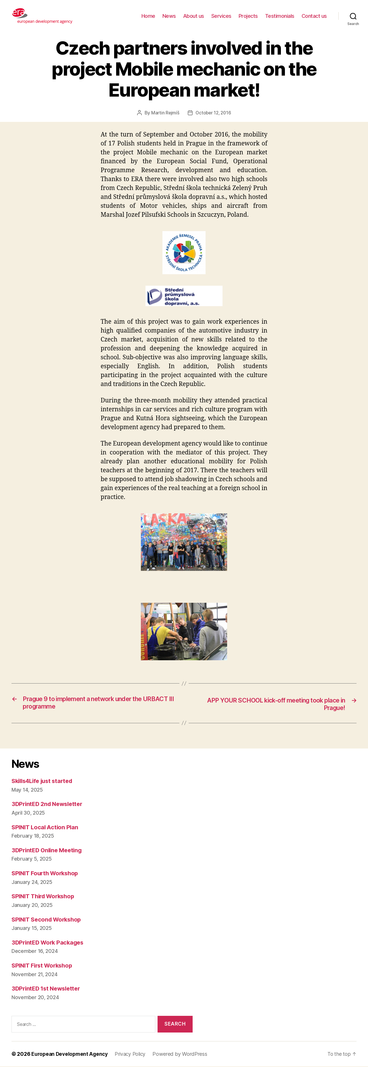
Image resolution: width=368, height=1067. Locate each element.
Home (148, 16)
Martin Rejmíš (164, 113)
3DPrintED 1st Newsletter (48, 989)
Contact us (314, 16)
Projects (248, 16)
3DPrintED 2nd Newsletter (49, 804)
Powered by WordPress (184, 1054)
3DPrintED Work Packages (49, 942)
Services (221, 16)
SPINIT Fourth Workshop (47, 873)
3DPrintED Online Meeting (49, 850)
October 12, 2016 (213, 113)
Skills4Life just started (45, 781)
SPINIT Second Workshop (48, 919)
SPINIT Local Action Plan (46, 827)
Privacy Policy (134, 1054)
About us (193, 16)
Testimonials (279, 16)
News (169, 16)
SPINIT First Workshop (44, 965)
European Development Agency (71, 1054)
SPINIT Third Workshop (45, 896)
